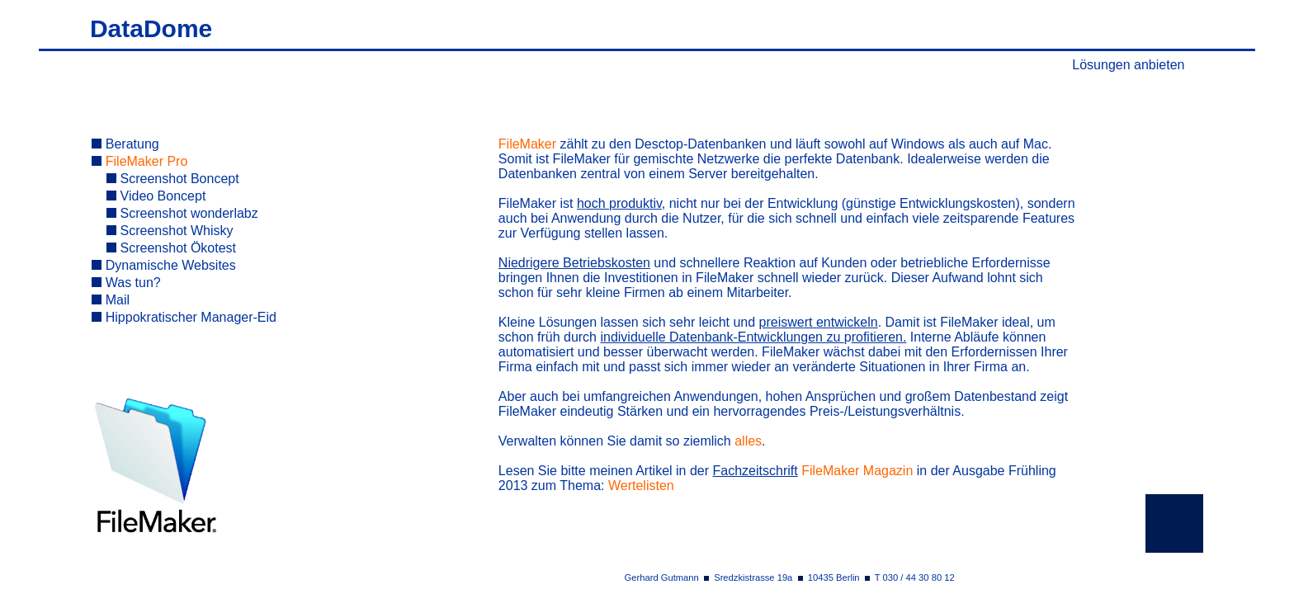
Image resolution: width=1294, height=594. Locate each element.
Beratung (125, 144)
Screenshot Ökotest (171, 248)
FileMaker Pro (139, 161)
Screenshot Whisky (169, 231)
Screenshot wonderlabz (182, 213)
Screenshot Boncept (172, 179)
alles (748, 441)
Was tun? (126, 283)
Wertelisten (641, 485)
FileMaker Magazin (857, 471)
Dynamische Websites (163, 265)
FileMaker (527, 144)
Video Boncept (155, 196)
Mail (111, 300)
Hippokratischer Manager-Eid (184, 317)
